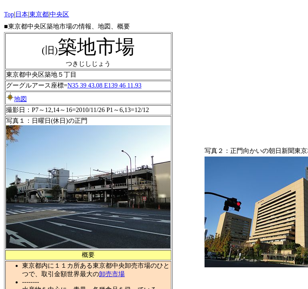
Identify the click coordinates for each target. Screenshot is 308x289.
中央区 (59, 14)
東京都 (39, 14)
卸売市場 (112, 274)
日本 (21, 14)
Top (9, 14)
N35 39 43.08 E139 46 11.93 (104, 85)
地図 (16, 99)
